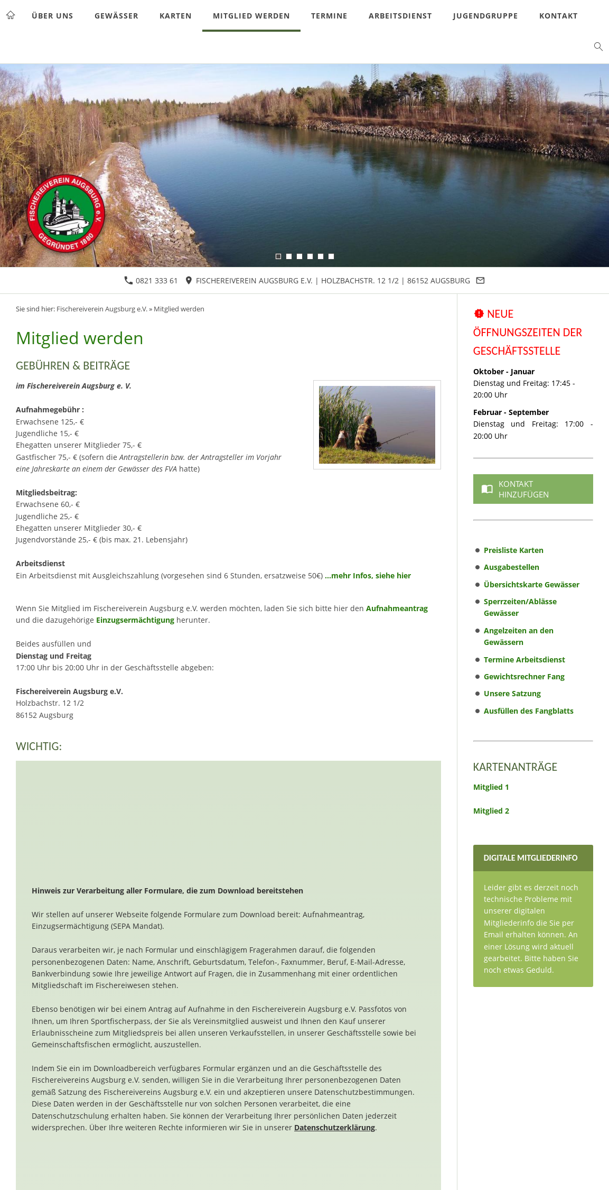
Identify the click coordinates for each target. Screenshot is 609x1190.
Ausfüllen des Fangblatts (529, 711)
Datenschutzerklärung (334, 1127)
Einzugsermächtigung (135, 620)
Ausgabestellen (511, 567)
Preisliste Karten (514, 550)
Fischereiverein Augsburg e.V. (102, 309)
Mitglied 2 (491, 811)
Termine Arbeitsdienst (524, 659)
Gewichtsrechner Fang (524, 676)
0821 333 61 (151, 280)
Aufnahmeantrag (397, 608)
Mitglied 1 (491, 787)
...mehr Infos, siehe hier (368, 575)
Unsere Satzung (512, 693)
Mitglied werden (179, 309)
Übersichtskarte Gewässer (531, 584)
